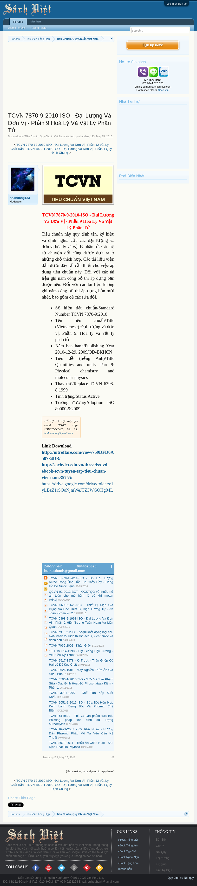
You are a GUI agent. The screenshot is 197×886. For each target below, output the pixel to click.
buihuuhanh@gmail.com (58, 433)
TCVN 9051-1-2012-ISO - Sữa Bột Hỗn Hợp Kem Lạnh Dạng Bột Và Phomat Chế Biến (81, 706)
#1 (113, 757)
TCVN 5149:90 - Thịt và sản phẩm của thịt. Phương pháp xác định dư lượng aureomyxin (81, 720)
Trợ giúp (161, 864)
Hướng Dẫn (125, 868)
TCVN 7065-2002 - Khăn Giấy (70, 645)
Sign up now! (153, 45)
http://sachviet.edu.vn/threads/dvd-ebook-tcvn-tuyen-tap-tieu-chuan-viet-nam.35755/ (75, 471)
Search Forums (16, 27)
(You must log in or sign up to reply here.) (90, 771)
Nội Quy (161, 852)
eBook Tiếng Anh (128, 845)
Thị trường (162, 858)
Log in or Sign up (177, 3)
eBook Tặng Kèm (128, 863)
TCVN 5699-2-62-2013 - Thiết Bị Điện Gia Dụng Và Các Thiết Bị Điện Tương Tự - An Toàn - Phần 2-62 (81, 609)
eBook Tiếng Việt (128, 839)
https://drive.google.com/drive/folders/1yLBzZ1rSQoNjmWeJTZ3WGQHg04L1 (77, 490)
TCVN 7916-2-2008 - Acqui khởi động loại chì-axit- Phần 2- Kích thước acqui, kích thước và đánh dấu (81, 636)
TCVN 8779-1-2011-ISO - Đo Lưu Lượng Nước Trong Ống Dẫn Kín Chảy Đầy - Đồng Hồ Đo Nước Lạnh (81, 582)
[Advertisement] (61, 78)
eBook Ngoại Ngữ (128, 857)
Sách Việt (163, 90)
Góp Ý (160, 846)
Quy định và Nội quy (181, 877)
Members (36, 21)
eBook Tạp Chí (127, 851)
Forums (18, 21)
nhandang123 (87, 136)
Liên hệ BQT (164, 870)
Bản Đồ (161, 839)
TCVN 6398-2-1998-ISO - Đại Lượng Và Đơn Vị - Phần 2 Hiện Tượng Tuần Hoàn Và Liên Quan (81, 622)
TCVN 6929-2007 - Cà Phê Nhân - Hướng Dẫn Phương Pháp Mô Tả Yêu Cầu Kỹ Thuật (81, 733)
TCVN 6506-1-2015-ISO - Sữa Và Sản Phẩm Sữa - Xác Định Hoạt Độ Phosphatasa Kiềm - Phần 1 (81, 683)
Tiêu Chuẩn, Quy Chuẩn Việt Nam (45, 136)
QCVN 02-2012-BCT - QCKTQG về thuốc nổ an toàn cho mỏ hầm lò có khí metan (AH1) (81, 595)
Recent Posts (38, 27)
